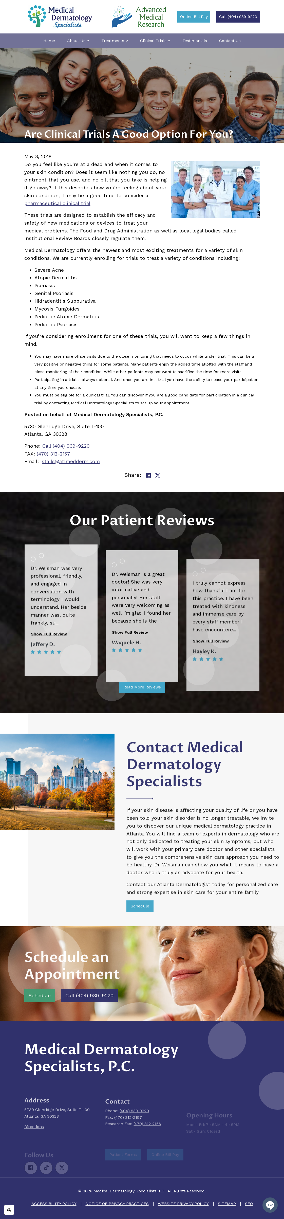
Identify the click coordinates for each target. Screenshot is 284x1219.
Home (49, 40)
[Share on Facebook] (148, 476)
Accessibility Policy (54, 1203)
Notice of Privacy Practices (117, 1203)
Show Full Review (49, 702)
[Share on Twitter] (157, 476)
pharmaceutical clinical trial (57, 203)
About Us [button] (78, 40)
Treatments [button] (114, 40)
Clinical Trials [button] (155, 40)
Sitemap (227, 1203)
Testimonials (194, 40)
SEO (249, 1203)
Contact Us (230, 40)
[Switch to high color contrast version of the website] (9, 1210)
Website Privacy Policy (183, 1203)
